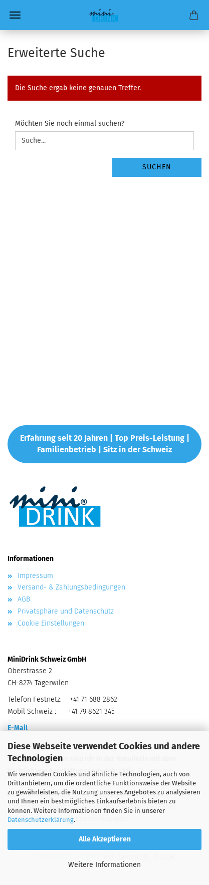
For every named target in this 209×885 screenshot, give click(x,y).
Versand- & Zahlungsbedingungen (71, 587)
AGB (24, 599)
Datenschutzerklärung (41, 819)
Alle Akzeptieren (105, 839)
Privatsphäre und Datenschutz (66, 611)
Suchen (156, 167)
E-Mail (18, 728)
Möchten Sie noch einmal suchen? (69, 123)
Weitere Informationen (104, 864)
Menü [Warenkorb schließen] (15, 15)
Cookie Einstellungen (51, 623)
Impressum (35, 575)
